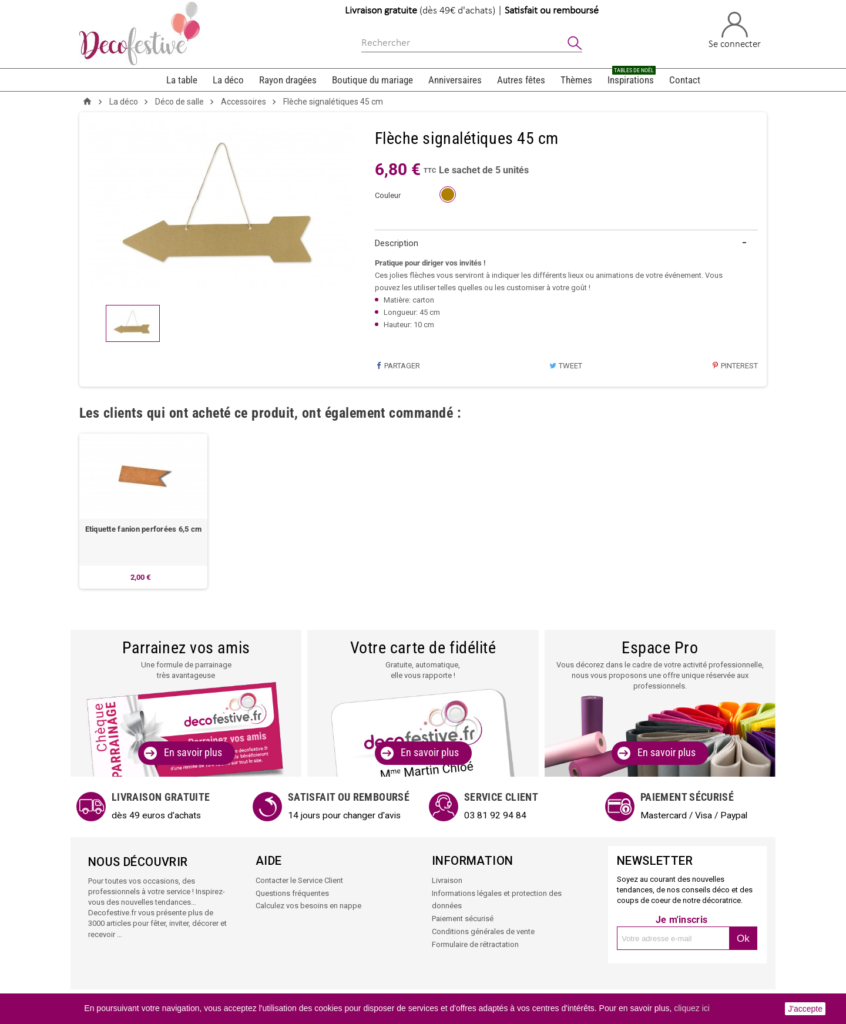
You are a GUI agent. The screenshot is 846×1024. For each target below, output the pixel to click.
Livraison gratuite (381, 10)
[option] (143, 511)
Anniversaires (455, 80)
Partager (397, 365)
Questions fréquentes (292, 892)
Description (396, 243)
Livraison (447, 880)
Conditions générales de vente (483, 929)
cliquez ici (692, 1008)
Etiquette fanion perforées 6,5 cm (143, 529)
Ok (743, 938)
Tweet (565, 365)
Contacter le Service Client (299, 880)
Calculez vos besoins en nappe (308, 905)
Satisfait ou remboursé (552, 10)
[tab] (566, 243)
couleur (388, 195)
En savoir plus (193, 753)
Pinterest (734, 365)
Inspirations (631, 77)
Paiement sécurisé (463, 917)
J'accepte (805, 1008)
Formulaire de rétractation (475, 942)
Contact (684, 80)
